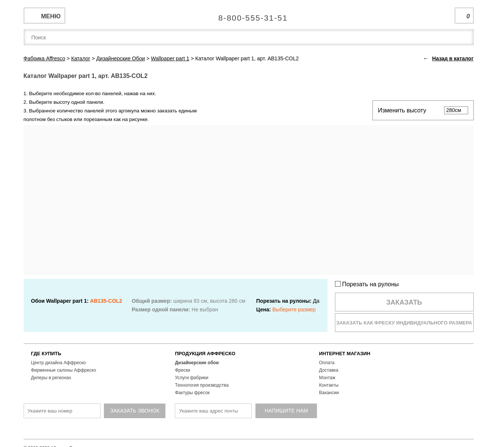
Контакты (329, 385)
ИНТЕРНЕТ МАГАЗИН (345, 353)
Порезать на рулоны (367, 284)
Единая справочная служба (248, 15)
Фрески (182, 370)
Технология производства (202, 385)
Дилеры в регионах (51, 377)
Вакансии (329, 392)
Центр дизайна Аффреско (58, 362)
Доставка (329, 370)
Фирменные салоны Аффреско (63, 370)
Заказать (404, 302)
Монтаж (327, 377)
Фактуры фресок (192, 392)
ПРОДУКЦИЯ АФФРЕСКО (205, 353)
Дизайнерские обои (197, 362)
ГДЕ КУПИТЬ (46, 353)
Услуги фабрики (192, 377)
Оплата (327, 362)
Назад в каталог (452, 58)
